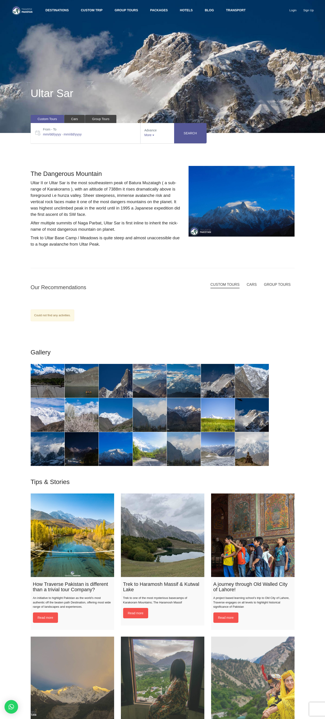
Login (293, 10)
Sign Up (308, 10)
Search (190, 133)
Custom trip (91, 10)
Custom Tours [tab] (47, 119)
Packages (159, 10)
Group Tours (126, 10)
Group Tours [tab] (100, 119)
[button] (11, 707)
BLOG (209, 10)
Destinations (57, 10)
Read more (45, 617)
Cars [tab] (74, 119)
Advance (150, 130)
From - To (50, 129)
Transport (236, 10)
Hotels (186, 10)
